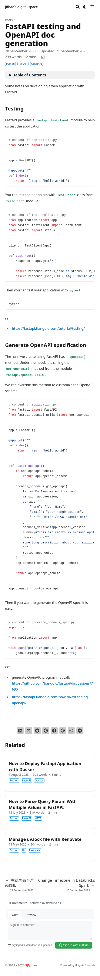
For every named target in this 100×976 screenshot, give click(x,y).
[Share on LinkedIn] (20, 730)
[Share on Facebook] (54, 730)
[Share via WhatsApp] (71, 730)
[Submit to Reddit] (37, 730)
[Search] (78, 7)
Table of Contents (29, 74)
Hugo (78, 965)
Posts (9, 20)
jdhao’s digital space (21, 6)
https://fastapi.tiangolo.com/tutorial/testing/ (48, 328)
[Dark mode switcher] (85, 7)
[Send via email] (62, 730)
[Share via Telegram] (79, 730)
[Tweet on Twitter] (28, 730)
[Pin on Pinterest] (45, 730)
